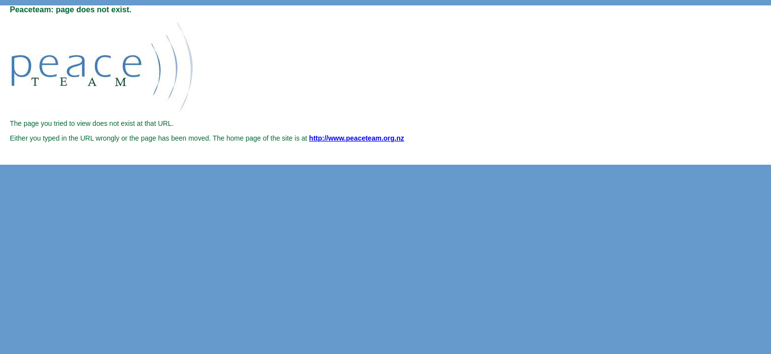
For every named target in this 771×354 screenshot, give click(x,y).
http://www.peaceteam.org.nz (356, 138)
